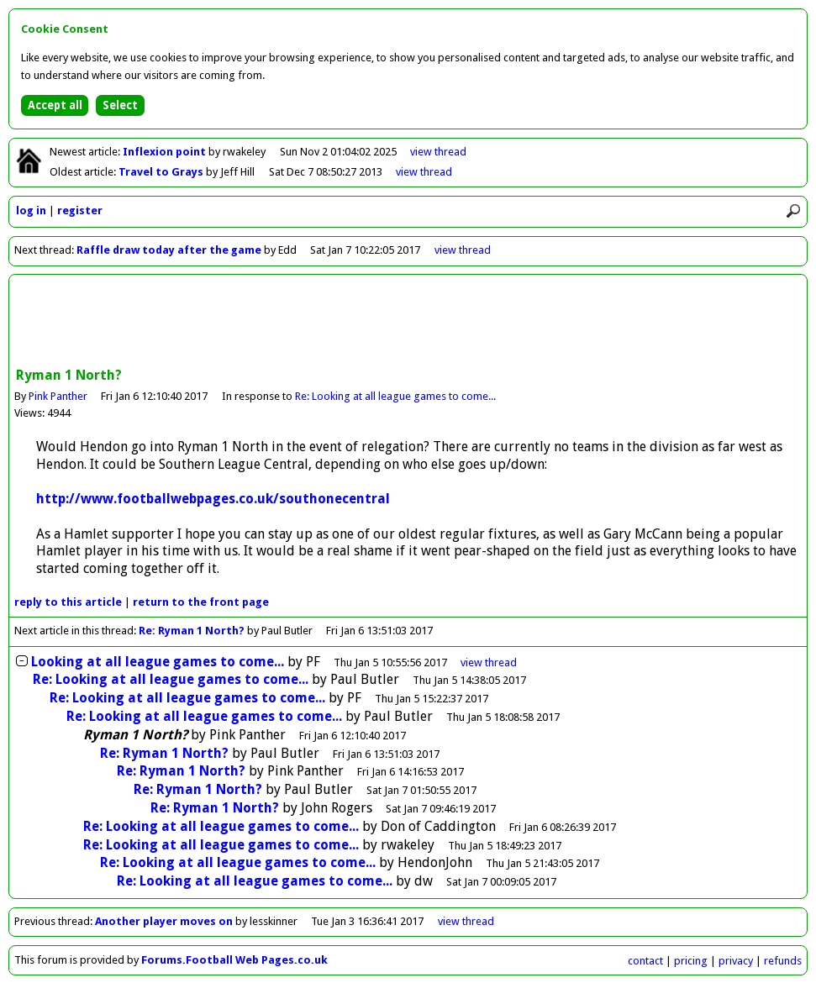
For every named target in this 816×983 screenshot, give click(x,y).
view (438, 151)
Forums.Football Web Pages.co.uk (234, 960)
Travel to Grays (162, 172)
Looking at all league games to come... (157, 662)
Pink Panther (58, 396)
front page (201, 602)
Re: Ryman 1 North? (192, 630)
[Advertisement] (408, 322)
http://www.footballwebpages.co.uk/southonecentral (213, 499)
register (80, 210)
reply (68, 602)
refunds (783, 960)
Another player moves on (164, 921)
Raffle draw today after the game (168, 250)
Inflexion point (165, 151)
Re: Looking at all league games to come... (395, 396)
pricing (691, 960)
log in (31, 210)
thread (489, 662)
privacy (736, 960)
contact (645, 960)
